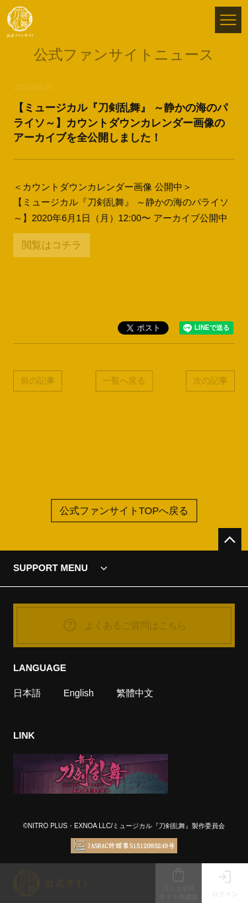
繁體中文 (134, 693)
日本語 (27, 693)
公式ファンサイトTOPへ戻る (124, 510)
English (78, 693)
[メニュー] (228, 20)
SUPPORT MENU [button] (50, 567)
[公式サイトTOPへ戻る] (229, 539)
